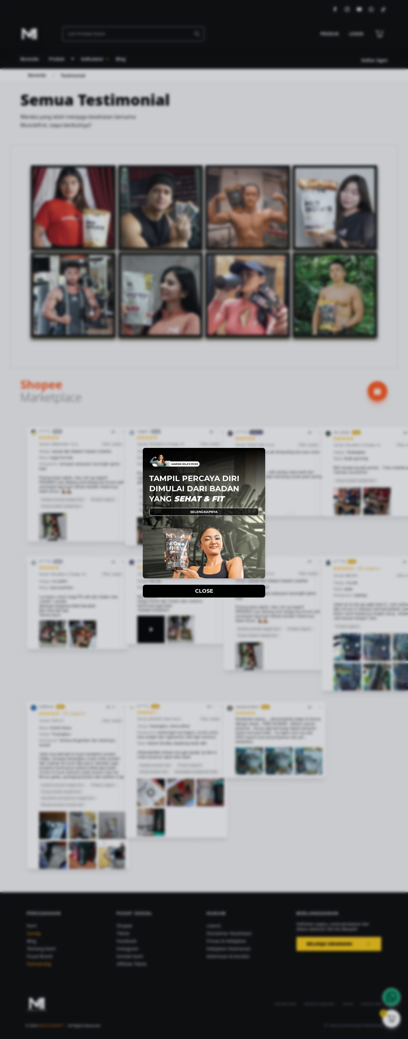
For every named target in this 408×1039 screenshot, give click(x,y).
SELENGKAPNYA (204, 512)
